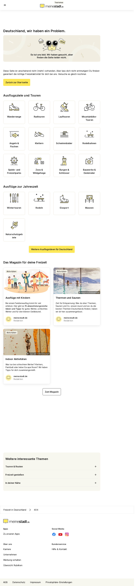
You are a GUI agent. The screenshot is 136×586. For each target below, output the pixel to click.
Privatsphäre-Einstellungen (59, 582)
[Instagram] (67, 534)
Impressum (35, 582)
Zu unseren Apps (11, 534)
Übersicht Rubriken (12, 565)
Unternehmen (10, 554)
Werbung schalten (12, 560)
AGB (5, 582)
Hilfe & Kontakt (59, 549)
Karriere (7, 549)
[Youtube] (60, 534)
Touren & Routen (51, 466)
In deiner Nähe (51, 482)
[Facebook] (54, 534)
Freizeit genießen (51, 474)
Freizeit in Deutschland (14, 509)
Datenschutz (18, 582)
